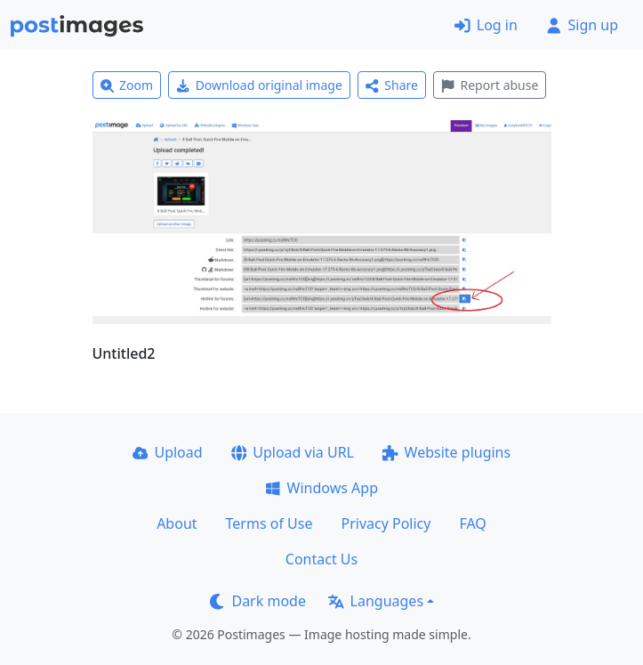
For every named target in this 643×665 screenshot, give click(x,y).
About (177, 523)
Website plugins (446, 452)
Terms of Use (269, 523)
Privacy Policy (385, 523)
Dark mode (258, 601)
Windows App (321, 488)
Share (392, 85)
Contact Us (321, 559)
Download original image (259, 85)
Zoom (127, 85)
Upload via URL (292, 452)
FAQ (472, 523)
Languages (375, 601)
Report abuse (489, 85)
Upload (168, 452)
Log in (486, 25)
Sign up (582, 25)
